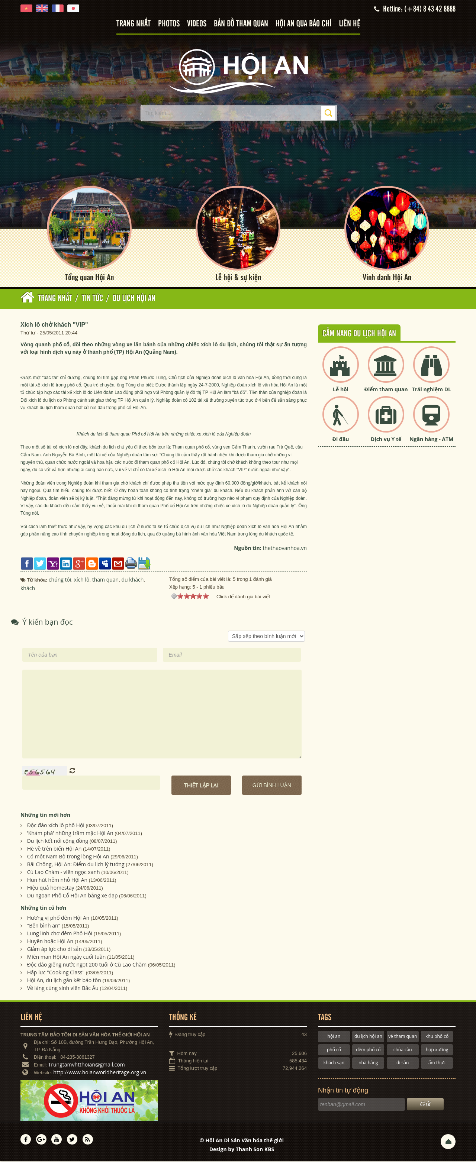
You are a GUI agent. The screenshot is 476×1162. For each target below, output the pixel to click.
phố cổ (334, 1050)
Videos (196, 24)
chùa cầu (402, 1050)
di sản (402, 1063)
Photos (169, 24)
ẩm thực (437, 1063)
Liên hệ (349, 24)
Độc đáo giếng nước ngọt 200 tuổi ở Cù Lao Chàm (87, 965)
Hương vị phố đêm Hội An (58, 918)
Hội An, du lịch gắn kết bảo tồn (64, 981)
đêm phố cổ (368, 1050)
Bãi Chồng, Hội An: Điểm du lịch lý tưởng (76, 864)
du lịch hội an (368, 1037)
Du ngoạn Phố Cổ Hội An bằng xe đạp (72, 896)
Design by (241, 1149)
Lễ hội (340, 390)
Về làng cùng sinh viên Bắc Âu (63, 989)
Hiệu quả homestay (50, 888)
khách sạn (334, 1063)
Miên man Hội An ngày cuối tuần (66, 957)
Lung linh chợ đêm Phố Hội (59, 934)
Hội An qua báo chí (303, 24)
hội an (334, 1037)
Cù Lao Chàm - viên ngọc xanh (63, 872)
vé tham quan (402, 1037)
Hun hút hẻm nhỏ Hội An (57, 880)
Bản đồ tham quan (241, 24)
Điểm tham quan (386, 390)
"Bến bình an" (44, 926)
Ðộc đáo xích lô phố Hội (55, 825)
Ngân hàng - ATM (431, 440)
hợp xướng (437, 1050)
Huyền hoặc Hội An (50, 942)
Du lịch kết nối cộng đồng (58, 841)
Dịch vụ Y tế (386, 440)
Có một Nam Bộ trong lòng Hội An (68, 857)
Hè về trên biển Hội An (54, 849)
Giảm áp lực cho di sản (54, 950)
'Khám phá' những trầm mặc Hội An (70, 833)
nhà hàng (368, 1063)
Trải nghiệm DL (431, 390)
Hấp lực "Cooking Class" (55, 973)
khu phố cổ (436, 1037)
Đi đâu (340, 440)
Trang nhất (133, 24)
